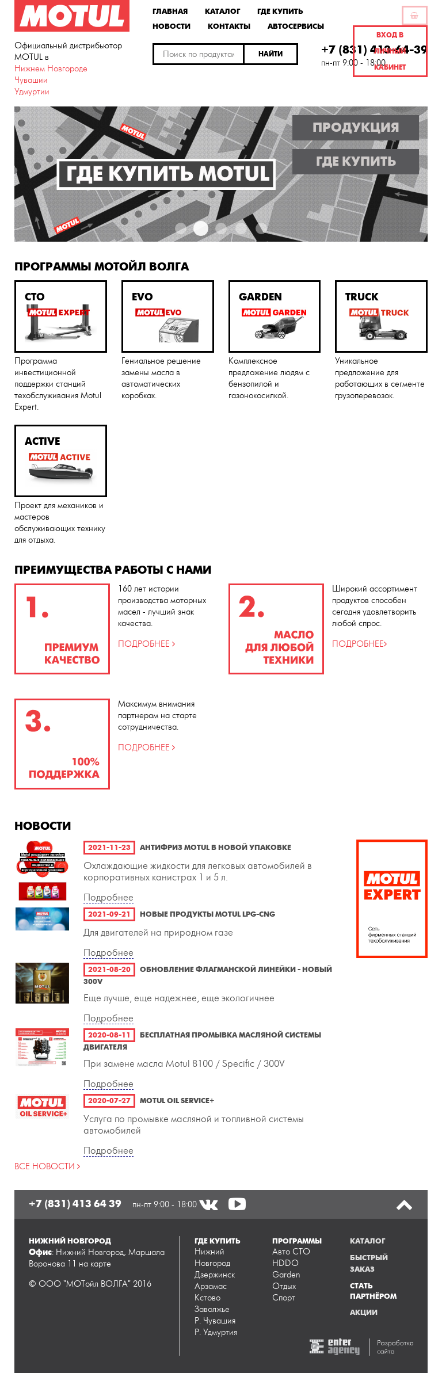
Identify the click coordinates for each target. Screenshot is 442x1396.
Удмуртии (31, 92)
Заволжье (212, 1309)
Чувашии (31, 80)
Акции (364, 1312)
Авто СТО (291, 1252)
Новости (171, 26)
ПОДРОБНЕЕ (145, 644)
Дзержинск (215, 1275)
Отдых (284, 1286)
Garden (286, 1275)
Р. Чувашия (215, 1321)
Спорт (283, 1298)
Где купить (280, 11)
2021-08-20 (109, 969)
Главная (170, 11)
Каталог (222, 11)
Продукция (356, 127)
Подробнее (108, 897)
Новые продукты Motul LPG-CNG (207, 914)
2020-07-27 (109, 1100)
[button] (271, 54)
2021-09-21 (109, 914)
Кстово (207, 1298)
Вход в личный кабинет (390, 51)
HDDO (285, 1263)
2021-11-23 (109, 847)
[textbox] (199, 54)
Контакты (229, 26)
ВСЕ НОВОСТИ (45, 1167)
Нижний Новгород (212, 1257)
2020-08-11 (109, 1035)
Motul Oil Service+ (177, 1100)
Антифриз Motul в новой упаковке (215, 847)
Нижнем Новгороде (50, 69)
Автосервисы (296, 26)
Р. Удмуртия (216, 1332)
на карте (95, 1264)
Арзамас (211, 1286)
